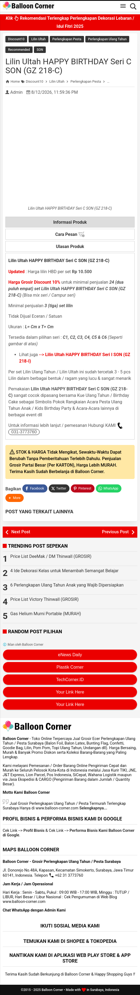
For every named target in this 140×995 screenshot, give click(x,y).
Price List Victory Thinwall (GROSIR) (44, 599)
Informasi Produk (70, 222)
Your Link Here (70, 692)
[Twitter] (59, 488)
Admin (16, 92)
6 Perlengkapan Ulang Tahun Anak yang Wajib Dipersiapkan (67, 585)
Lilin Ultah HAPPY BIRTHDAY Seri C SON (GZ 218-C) (68, 66)
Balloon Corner (52, 990)
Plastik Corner (70, 667)
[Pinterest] (82, 488)
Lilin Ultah (38, 39)
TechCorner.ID (70, 679)
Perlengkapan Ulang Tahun (107, 39)
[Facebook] (34, 488)
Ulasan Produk (70, 246)
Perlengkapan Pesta (66, 39)
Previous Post (115, 531)
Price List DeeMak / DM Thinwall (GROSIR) (50, 556)
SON (40, 50)
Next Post (20, 531)
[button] (14, 498)
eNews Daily (70, 654)
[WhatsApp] (108, 488)
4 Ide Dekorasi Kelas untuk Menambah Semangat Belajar (64, 570)
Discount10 (16, 39)
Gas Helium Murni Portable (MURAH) (45, 613)
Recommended (19, 50)
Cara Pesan (70, 234)
